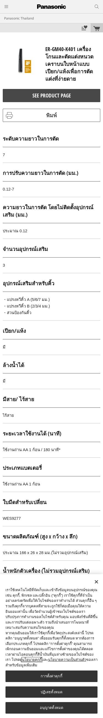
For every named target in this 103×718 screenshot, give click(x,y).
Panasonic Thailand (19, 18)
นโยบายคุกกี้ (32, 660)
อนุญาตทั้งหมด (51, 708)
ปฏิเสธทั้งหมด (51, 692)
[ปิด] (96, 582)
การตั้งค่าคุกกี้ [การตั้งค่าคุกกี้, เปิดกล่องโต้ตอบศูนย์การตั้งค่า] (51, 676)
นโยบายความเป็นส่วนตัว (67, 660)
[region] (51, 646)
